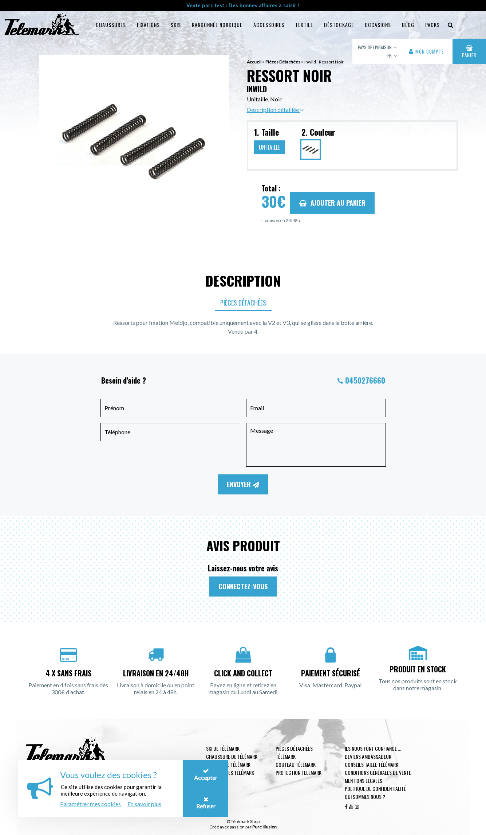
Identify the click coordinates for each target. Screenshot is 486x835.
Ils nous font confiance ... (373, 748)
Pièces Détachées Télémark (294, 752)
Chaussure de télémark (231, 756)
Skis (176, 24)
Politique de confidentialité (375, 788)
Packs (432, 24)
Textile (304, 24)
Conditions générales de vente (378, 772)
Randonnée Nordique (217, 24)
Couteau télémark (296, 764)
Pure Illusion (264, 827)
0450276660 (365, 380)
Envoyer (243, 484)
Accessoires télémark (230, 772)
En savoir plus (144, 803)
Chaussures (111, 24)
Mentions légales (363, 780)
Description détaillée (275, 109)
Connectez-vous (243, 586)
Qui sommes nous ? (365, 796)
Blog (408, 24)
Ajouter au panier (332, 202)
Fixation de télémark (228, 764)
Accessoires (268, 24)
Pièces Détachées (243, 302)
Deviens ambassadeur (368, 756)
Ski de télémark (223, 748)
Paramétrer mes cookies (90, 803)
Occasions (378, 24)
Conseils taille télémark (371, 764)
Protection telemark (298, 772)
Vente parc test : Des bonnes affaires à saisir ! (243, 5)
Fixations (148, 24)
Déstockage (339, 24)
